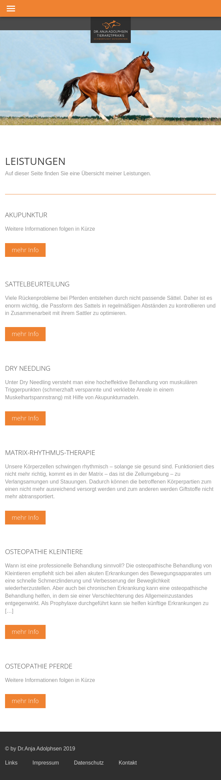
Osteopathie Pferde (38, 666)
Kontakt (128, 763)
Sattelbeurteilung (37, 283)
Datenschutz (89, 763)
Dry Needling (27, 368)
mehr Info (25, 250)
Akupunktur (26, 214)
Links (11, 763)
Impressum (46, 763)
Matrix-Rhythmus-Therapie (50, 452)
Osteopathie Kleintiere (44, 551)
